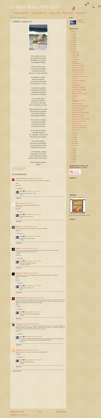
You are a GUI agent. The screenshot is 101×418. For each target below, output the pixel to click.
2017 (72, 51)
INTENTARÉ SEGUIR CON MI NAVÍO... (81, 119)
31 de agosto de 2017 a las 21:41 (25, 203)
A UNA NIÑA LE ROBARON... (78, 80)
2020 (72, 44)
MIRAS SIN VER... (76, 129)
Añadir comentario (16, 371)
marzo (73, 141)
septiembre (74, 59)
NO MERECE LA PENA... (77, 67)
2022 (72, 40)
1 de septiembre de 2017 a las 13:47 (33, 261)
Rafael (21, 191)
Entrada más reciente (17, 411)
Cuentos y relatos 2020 (39, 13)
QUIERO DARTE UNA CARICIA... (79, 93)
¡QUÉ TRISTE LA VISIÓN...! (78, 65)
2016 (72, 148)
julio (73, 132)
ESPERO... (74, 98)
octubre (74, 57)
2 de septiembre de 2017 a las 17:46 (31, 324)
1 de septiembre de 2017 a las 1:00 (33, 214)
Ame (17, 203)
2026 (72, 31)
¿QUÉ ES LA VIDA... (76, 91)
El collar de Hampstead (21, 178)
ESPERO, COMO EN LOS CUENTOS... (81, 106)
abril (73, 139)
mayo (73, 137)
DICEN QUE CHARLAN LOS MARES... (81, 112)
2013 (72, 155)
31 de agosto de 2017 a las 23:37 (29, 226)
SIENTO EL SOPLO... (77, 123)
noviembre (74, 55)
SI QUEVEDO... (75, 83)
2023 (72, 38)
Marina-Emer (19, 226)
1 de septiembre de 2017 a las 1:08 (30, 248)
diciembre (74, 52)
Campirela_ (18, 248)
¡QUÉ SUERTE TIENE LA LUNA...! (80, 76)
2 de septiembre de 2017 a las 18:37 (33, 336)
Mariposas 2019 (54, 13)
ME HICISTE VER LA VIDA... (78, 114)
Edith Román (19, 350)
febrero (74, 143)
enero (73, 145)
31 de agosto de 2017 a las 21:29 (32, 191)
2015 (72, 150)
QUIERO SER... (75, 96)
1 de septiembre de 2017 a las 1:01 (33, 236)
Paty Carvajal (19, 324)
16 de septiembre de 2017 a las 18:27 (33, 359)
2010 (72, 161)
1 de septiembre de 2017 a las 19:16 (33, 285)
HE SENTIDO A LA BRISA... (78, 72)
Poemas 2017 (20, 169)
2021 (72, 42)
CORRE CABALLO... (76, 63)
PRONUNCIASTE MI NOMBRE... (79, 89)
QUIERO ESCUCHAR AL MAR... (79, 125)
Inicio (40, 411)
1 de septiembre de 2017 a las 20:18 (35, 297)
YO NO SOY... (75, 78)
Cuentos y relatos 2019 (21, 13)
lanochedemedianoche (21, 297)
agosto (74, 61)
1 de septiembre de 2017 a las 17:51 (30, 273)
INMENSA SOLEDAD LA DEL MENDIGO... (78, 101)
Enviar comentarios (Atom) (23, 414)
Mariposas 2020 (68, 13)
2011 (72, 159)
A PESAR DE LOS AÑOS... (78, 116)
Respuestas (20, 188)
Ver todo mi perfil (81, 22)
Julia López (18, 273)
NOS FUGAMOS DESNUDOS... (79, 121)
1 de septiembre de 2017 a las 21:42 (33, 311)
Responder (18, 185)
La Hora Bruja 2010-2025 (34, 6)
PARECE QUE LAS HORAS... (78, 69)
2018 (72, 48)
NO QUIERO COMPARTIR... (78, 74)
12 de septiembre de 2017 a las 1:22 (30, 350)
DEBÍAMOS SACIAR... (77, 103)
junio (73, 134)
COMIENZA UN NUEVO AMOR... (79, 127)
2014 (72, 152)
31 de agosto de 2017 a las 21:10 (34, 178)
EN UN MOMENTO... (77, 85)
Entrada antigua (61, 411)
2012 (72, 157)
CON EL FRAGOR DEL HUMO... (79, 108)
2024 (72, 35)
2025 (72, 33)
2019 (72, 46)
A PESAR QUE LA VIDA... (78, 110)
